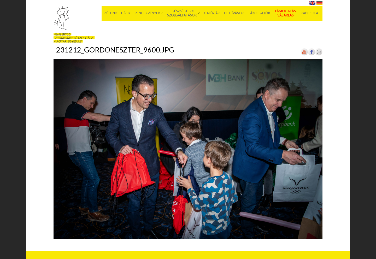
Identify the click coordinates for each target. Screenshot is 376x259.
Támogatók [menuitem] (259, 13)
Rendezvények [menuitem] (147, 13)
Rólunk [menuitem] (110, 13)
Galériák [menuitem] (212, 13)
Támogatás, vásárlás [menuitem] (285, 13)
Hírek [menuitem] (126, 13)
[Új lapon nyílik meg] (311, 54)
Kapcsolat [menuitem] (310, 13)
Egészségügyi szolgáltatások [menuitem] (182, 13)
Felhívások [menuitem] (234, 13)
